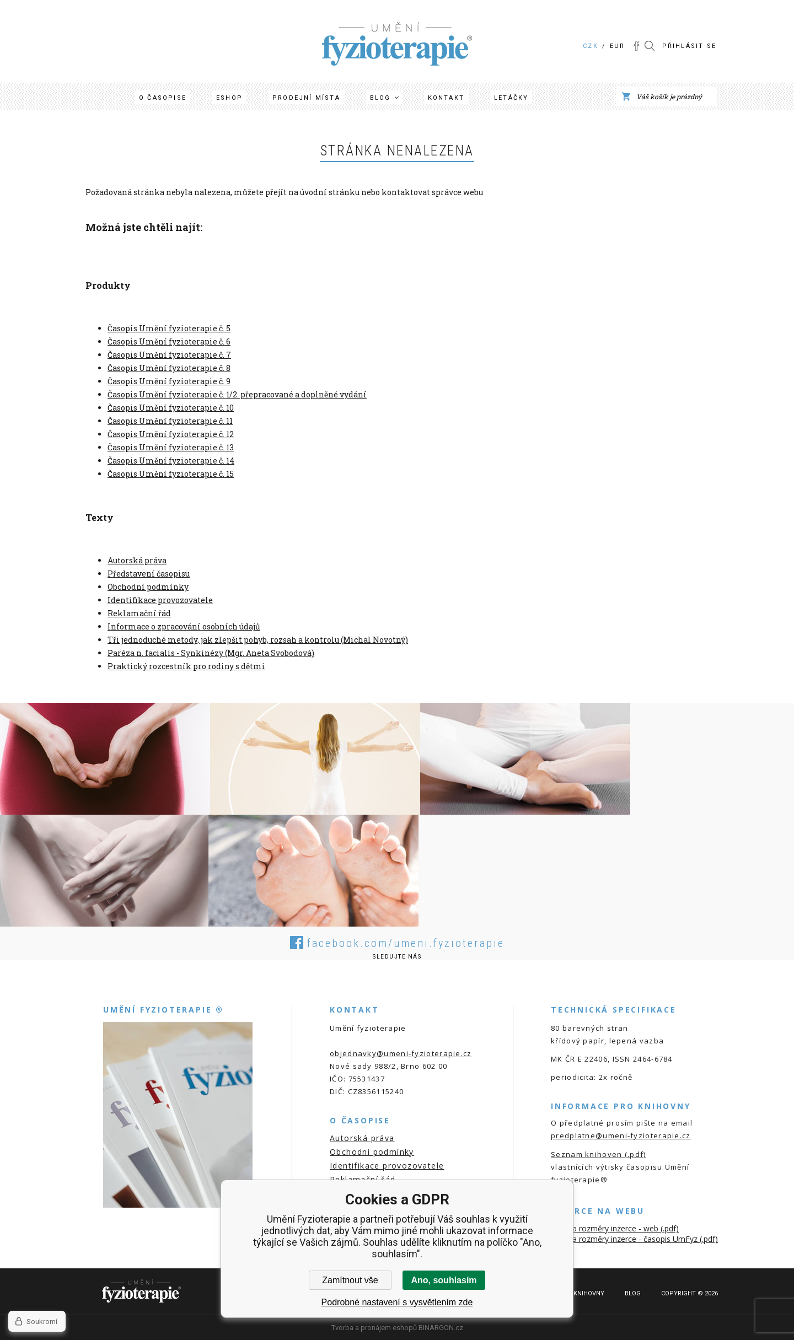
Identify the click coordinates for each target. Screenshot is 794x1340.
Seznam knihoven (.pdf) (598, 1154)
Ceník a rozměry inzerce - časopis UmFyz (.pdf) (634, 1239)
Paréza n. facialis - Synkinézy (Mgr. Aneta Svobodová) (211, 653)
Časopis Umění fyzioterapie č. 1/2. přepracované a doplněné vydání (237, 394)
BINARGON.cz (441, 1327)
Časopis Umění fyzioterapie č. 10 (171, 407)
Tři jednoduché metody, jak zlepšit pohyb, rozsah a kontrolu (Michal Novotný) (258, 639)
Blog (380, 97)
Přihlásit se (689, 46)
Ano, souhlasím (443, 1280)
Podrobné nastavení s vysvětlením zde (397, 1302)
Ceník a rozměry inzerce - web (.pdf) (615, 1228)
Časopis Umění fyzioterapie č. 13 (171, 447)
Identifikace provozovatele (160, 600)
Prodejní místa (306, 97)
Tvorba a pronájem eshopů (374, 1327)
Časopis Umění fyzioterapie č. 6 (169, 341)
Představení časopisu (149, 573)
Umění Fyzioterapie (355, 26)
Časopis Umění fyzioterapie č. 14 (171, 460)
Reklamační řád (139, 613)
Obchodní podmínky (148, 587)
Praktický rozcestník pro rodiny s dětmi (186, 666)
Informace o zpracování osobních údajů (184, 626)
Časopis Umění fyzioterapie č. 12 (171, 434)
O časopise (162, 97)
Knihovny (588, 1293)
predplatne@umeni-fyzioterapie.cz (621, 1135)
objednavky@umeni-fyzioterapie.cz (401, 1053)
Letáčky (511, 97)
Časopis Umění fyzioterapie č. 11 (170, 421)
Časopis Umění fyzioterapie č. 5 (169, 328)
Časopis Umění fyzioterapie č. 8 (169, 368)
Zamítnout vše (350, 1280)
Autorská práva (137, 560)
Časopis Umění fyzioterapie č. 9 (169, 381)
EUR (617, 46)
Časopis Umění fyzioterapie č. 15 (171, 474)
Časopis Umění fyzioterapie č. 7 (169, 354)
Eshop (229, 97)
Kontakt (446, 97)
